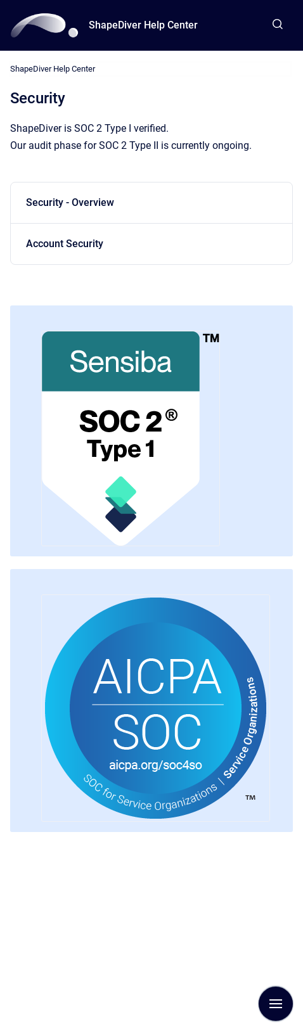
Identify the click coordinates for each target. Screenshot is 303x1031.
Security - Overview (70, 202)
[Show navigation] (276, 1004)
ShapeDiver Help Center (143, 25)
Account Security (64, 244)
